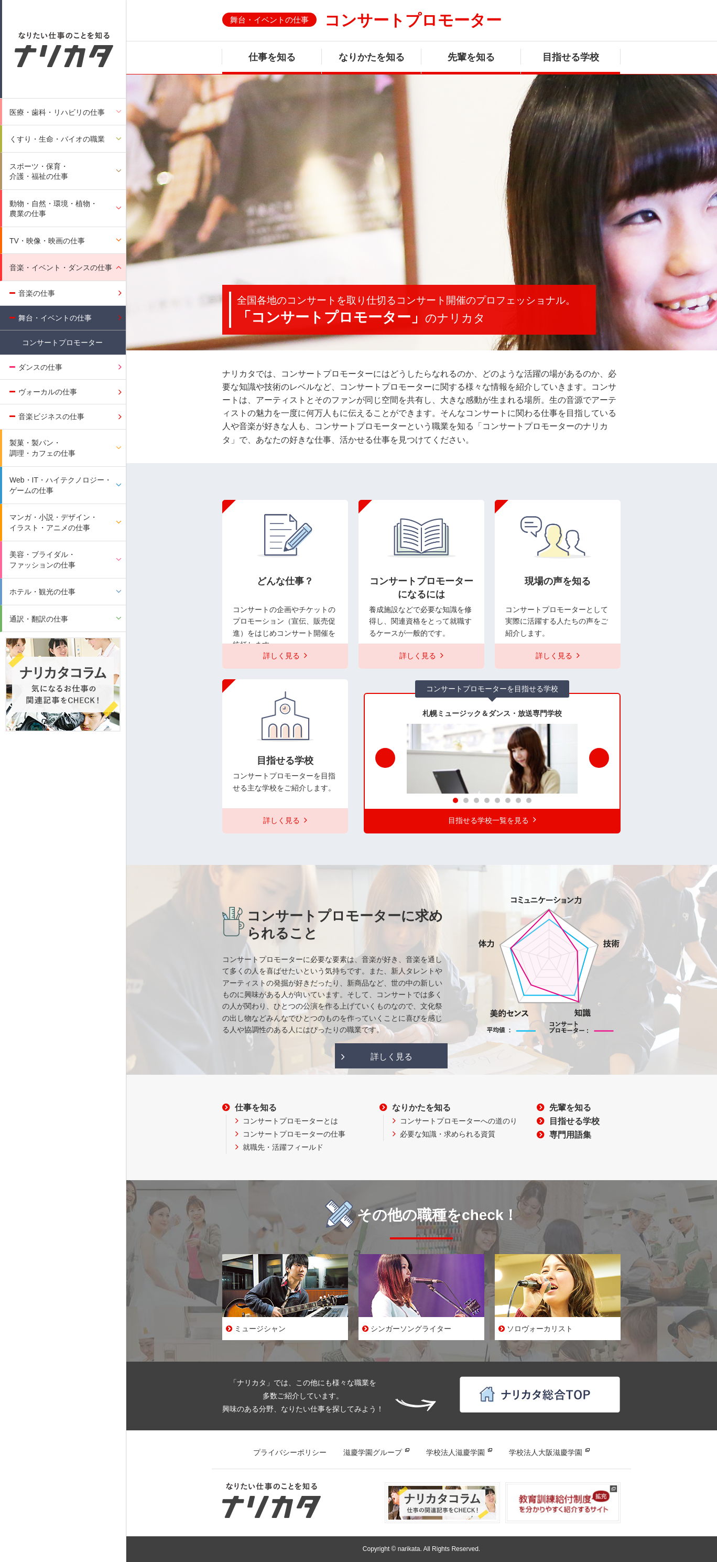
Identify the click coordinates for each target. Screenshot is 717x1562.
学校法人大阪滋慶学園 (545, 1452)
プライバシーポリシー (290, 1452)
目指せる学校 (570, 57)
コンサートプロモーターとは (290, 1121)
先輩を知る (471, 57)
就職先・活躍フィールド (283, 1147)
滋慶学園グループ (372, 1452)
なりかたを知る (372, 57)
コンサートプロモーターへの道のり (458, 1121)
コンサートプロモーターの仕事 (294, 1134)
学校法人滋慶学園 (455, 1452)
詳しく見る (391, 1056)
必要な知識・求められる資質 (447, 1134)
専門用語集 (570, 1134)
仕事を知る (272, 57)
